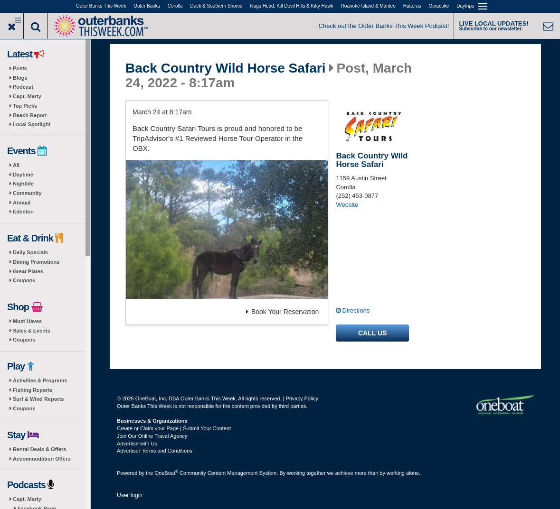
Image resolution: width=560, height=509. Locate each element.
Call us (372, 333)
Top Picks (25, 106)
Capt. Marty (27, 96)
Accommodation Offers (42, 459)
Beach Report (30, 115)
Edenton (23, 211)
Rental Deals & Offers (39, 449)
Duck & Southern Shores (216, 6)
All (16, 165)
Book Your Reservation (282, 311)
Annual (21, 202)
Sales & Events (31, 330)
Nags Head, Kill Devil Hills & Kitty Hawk (291, 6)
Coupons (24, 280)
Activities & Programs (40, 380)
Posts (20, 68)
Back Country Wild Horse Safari (225, 68)
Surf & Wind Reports (38, 399)
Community (27, 193)
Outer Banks (146, 6)
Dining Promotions (36, 262)
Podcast (23, 87)
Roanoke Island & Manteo (368, 6)
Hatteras (412, 6)
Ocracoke (439, 6)
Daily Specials (30, 252)
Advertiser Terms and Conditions (154, 450)
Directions (356, 310)
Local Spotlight (31, 124)
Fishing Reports (33, 390)
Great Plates (28, 271)
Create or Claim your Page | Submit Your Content (174, 428)
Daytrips (465, 6)
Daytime (23, 174)
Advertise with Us (137, 443)
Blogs (20, 78)
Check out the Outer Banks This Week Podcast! (384, 25)
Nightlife (23, 183)
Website (347, 204)
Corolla (175, 6)
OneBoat (167, 473)
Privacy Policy (301, 398)
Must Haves (27, 321)
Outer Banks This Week (101, 6)
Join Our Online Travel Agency (152, 436)
